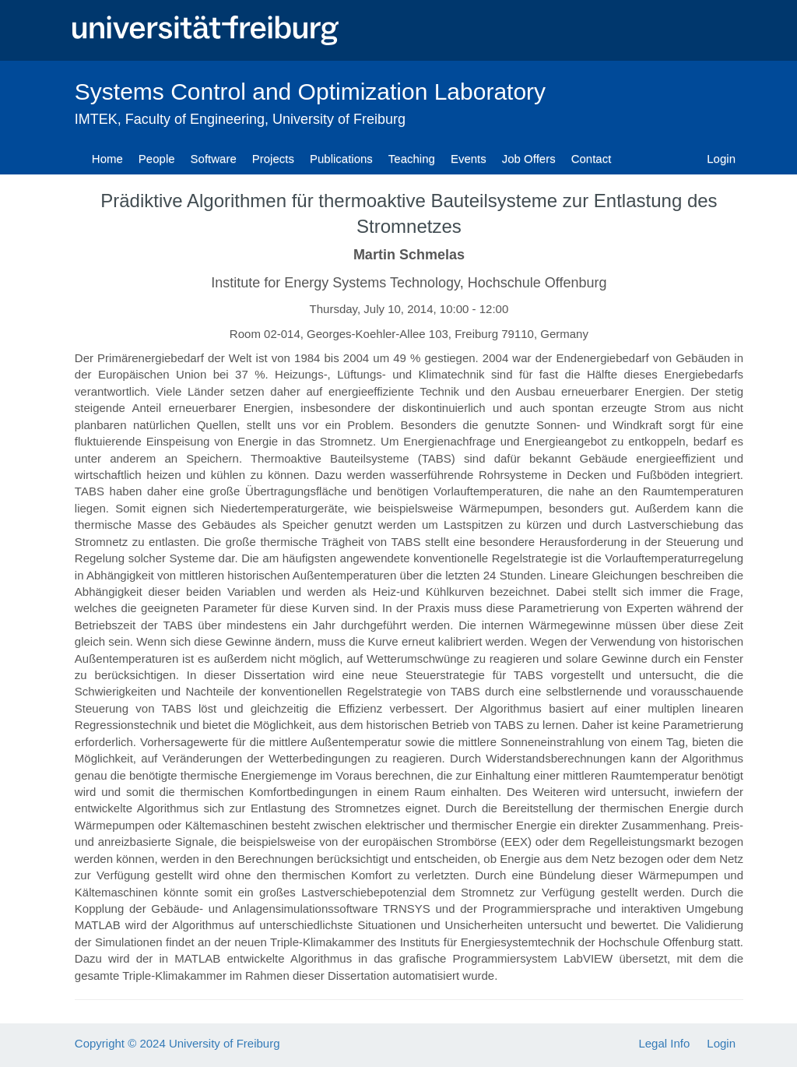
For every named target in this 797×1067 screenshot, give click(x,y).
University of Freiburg (339, 119)
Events (468, 158)
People (157, 158)
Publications (341, 158)
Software (214, 158)
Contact (591, 158)
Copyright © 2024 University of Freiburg (177, 1043)
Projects (273, 158)
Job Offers (529, 158)
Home (107, 158)
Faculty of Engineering (195, 119)
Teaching (411, 158)
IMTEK (96, 119)
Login (721, 158)
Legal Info (664, 1043)
